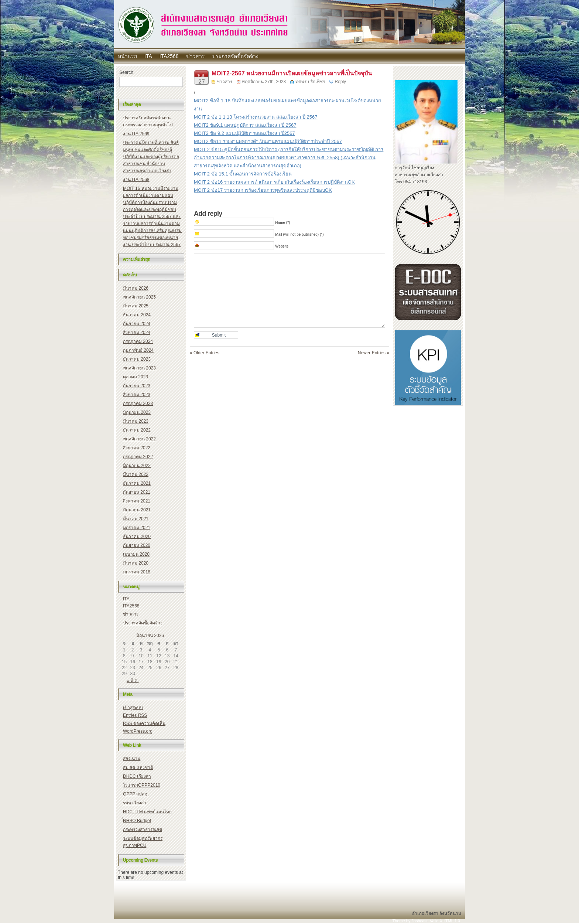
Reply (340, 81)
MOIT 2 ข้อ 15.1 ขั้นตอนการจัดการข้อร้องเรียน (243, 174)
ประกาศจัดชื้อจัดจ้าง (235, 56)
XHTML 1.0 (450, 921)
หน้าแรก (127, 56)
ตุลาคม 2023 (135, 376)
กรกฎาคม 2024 (138, 341)
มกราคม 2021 (136, 527)
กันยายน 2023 (136, 385)
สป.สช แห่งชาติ (138, 767)
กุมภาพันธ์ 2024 (138, 350)
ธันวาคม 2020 (137, 536)
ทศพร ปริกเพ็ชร (310, 81)
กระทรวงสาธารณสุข (142, 829)
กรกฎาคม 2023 (138, 403)
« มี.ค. (133, 680)
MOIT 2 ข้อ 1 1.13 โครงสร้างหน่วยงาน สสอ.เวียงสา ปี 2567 (255, 117)
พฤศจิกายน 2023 (139, 368)
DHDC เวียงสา (137, 776)
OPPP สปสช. (136, 794)
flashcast (419, 921)
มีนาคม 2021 (135, 518)
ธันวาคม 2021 (137, 483)
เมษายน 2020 (136, 554)
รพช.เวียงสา (134, 803)
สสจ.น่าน (131, 758)
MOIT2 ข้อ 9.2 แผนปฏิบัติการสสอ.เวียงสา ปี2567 (244, 133)
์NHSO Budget (137, 820)
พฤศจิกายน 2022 (139, 439)
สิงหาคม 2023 (136, 394)
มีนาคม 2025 (135, 306)
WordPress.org (138, 731)
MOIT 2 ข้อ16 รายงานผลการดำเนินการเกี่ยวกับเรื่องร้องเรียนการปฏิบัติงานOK (274, 182)
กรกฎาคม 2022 (138, 456)
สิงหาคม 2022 (136, 447)
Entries (135, 715)
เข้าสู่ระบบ (133, 707)
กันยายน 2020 (136, 545)
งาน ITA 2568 (136, 179)
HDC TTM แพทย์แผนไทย (147, 811)
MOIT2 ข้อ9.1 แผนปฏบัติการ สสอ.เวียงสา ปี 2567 (245, 125)
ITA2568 (169, 56)
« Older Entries (204, 352)
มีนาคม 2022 (135, 474)
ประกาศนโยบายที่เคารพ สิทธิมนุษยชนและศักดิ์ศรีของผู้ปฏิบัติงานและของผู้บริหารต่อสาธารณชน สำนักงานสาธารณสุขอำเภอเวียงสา (151, 156)
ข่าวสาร (195, 56)
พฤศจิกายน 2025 (139, 297)
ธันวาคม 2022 (137, 430)
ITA (148, 56)
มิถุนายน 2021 (137, 509)
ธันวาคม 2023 (137, 359)
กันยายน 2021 (136, 492)
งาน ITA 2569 (136, 133)
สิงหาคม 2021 (136, 501)
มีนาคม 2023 (135, 421)
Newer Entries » (373, 352)
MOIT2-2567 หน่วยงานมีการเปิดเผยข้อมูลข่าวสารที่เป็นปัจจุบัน (292, 73)
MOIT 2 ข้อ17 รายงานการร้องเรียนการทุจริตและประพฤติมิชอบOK (263, 190)
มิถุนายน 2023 (137, 412)
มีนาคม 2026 (135, 288)
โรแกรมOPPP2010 (141, 785)
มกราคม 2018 (136, 572)
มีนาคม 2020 (135, 563)
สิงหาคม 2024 (136, 332)
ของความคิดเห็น (144, 723)
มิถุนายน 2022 (137, 465)
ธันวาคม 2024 (137, 314)
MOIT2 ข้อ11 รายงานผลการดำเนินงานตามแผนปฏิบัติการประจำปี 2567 (268, 141)
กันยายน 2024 (136, 323)
